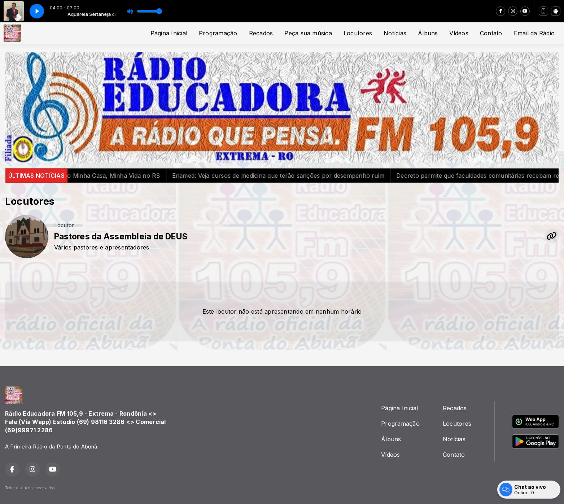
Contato (491, 33)
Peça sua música (308, 33)
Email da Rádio (534, 33)
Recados (261, 33)
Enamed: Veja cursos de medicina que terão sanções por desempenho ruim (288, 175)
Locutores (358, 33)
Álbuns (428, 33)
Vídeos (458, 33)
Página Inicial (168, 33)
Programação (218, 33)
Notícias (395, 33)
